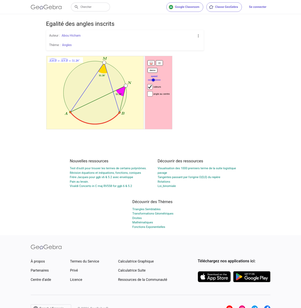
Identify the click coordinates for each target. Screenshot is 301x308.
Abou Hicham (71, 35)
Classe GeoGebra (223, 7)
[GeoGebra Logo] (46, 7)
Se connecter (257, 7)
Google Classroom (184, 7)
